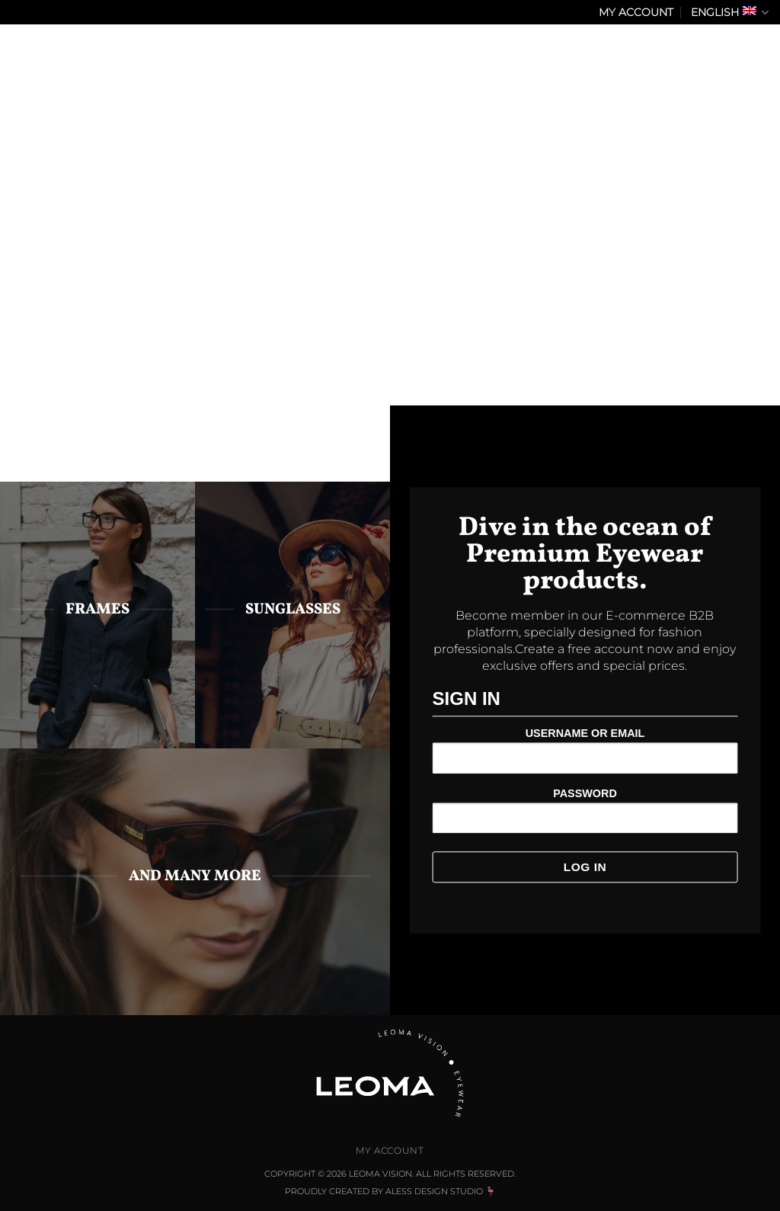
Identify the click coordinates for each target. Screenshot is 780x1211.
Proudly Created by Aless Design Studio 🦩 (390, 1191)
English (730, 12)
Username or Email (585, 734)
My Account (636, 12)
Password (585, 793)
